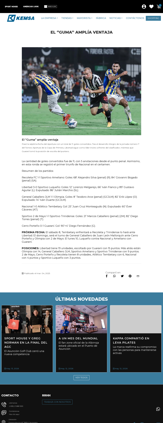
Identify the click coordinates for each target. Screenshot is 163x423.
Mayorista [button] (84, 18)
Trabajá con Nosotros (57, 402)
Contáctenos (135, 18)
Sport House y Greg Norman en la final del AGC (25, 342)
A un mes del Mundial (78, 338)
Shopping (153, 18)
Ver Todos (81, 377)
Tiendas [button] (66, 18)
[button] (151, 6)
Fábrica (101, 18)
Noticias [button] (115, 18)
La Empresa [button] (48, 18)
